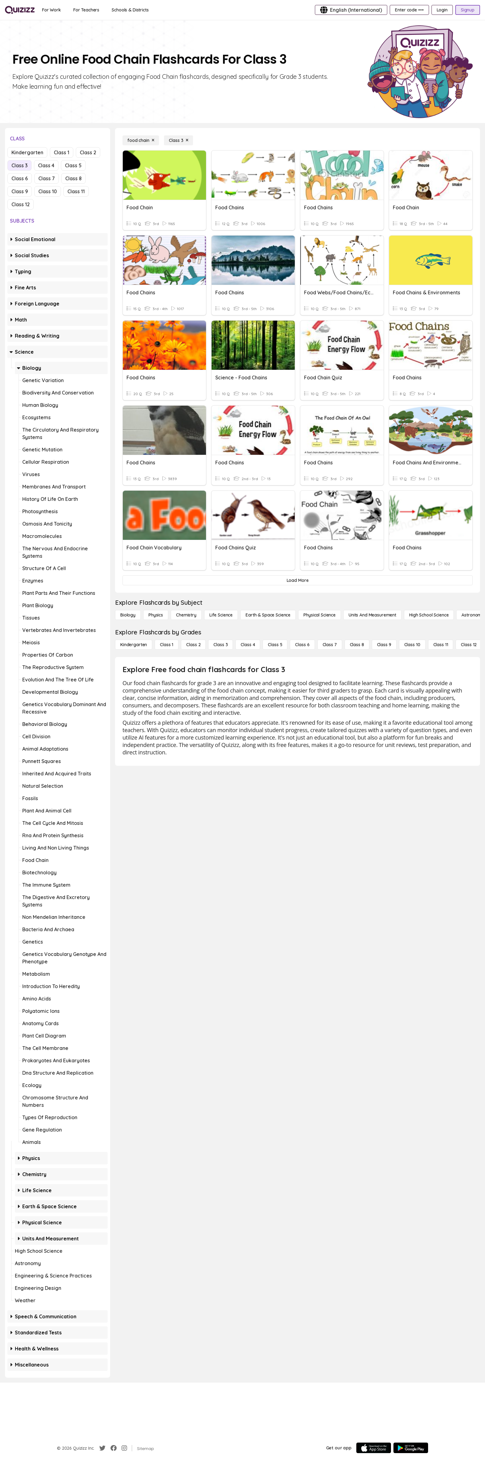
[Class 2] (193, 645)
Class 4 (46, 165)
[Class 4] (247, 645)
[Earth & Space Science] (268, 615)
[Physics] (155, 615)
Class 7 (46, 178)
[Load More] (297, 580)
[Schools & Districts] (130, 10)
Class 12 (20, 204)
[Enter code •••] (409, 10)
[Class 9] (384, 645)
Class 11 (76, 191)
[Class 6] (302, 645)
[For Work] (51, 10)
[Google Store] (410, 1448)
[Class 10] (412, 645)
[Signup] (467, 10)
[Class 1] (166, 645)
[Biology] (128, 615)
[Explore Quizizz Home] (20, 10)
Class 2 (88, 152)
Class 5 (73, 165)
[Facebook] (113, 1448)
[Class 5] (275, 645)
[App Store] (373, 1448)
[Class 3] (178, 140)
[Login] (442, 10)
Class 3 (19, 165)
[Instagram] (124, 1448)
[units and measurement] (372, 615)
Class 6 (19, 178)
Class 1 (61, 152)
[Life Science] (221, 615)
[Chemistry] (186, 615)
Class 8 (73, 178)
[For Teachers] (86, 10)
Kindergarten (27, 152)
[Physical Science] (319, 615)
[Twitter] (102, 1448)
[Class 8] (357, 645)
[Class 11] (440, 645)
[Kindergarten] (133, 645)
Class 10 (47, 191)
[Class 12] (469, 645)
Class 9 (19, 191)
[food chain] (140, 140)
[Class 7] (329, 645)
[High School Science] (429, 615)
